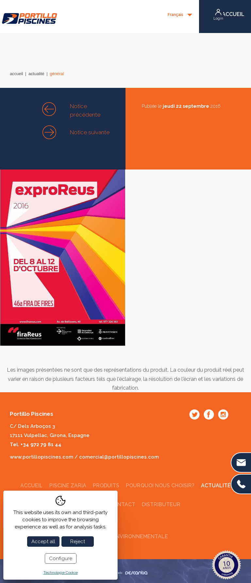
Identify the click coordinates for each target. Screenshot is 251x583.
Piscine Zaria (67, 485)
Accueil (16, 73)
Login (218, 18)
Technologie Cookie (60, 572)
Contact (122, 504)
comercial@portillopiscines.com (119, 457)
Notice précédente (85, 110)
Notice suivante (89, 132)
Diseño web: (125, 573)
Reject (77, 541)
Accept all (43, 541)
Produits (106, 485)
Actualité (36, 73)
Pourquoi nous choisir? (160, 485)
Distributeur (161, 504)
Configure (60, 558)
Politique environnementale (125, 536)
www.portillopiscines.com (41, 457)
